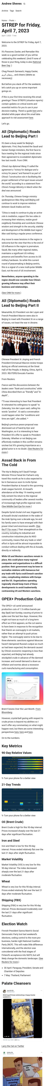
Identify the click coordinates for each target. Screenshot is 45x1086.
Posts (11, 20)
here (35, 111)
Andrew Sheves (12, 3)
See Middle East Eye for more (16, 506)
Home (4, 20)
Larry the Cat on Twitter (13, 1046)
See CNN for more (11, 293)
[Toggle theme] (24, 4)
